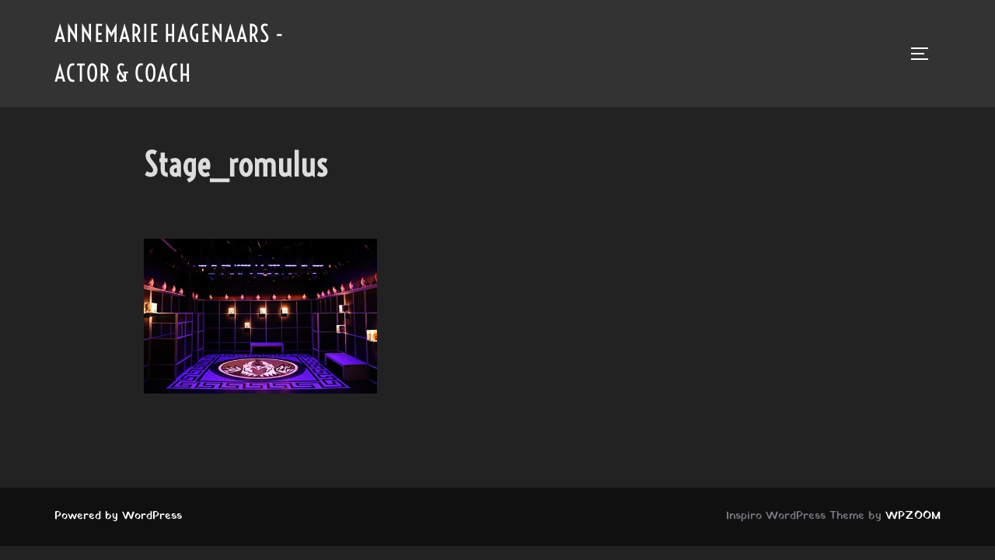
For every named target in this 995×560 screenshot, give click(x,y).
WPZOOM (913, 516)
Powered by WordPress (118, 516)
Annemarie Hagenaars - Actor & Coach (169, 53)
